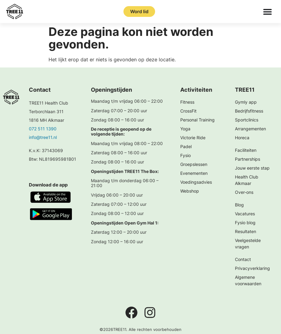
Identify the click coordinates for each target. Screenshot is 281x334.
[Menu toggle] (267, 11)
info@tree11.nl (43, 137)
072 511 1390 (43, 128)
